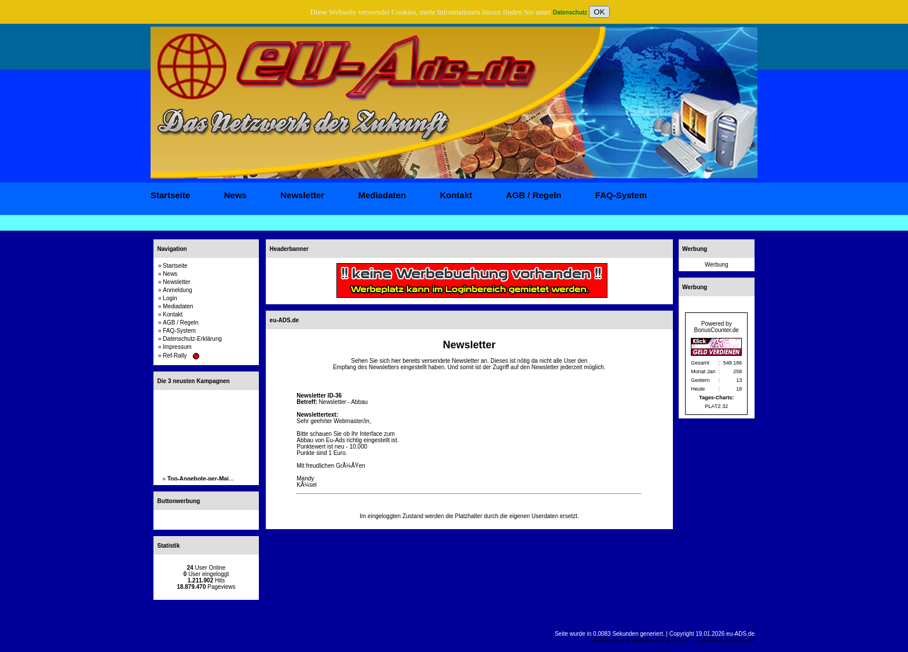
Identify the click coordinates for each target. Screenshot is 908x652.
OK (599, 12)
